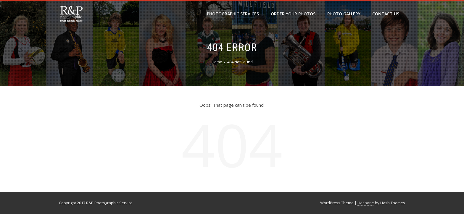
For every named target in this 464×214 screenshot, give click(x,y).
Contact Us (385, 14)
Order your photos (293, 14)
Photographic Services (233, 14)
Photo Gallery (343, 14)
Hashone (365, 202)
